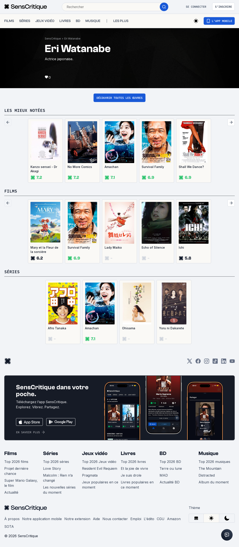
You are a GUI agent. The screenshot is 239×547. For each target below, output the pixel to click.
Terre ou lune (171, 468)
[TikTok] (215, 362)
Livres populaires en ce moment (137, 484)
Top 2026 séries (56, 461)
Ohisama (128, 328)
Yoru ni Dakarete (171, 328)
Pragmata (90, 475)
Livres (128, 453)
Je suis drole (131, 475)
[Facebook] (198, 362)
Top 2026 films (16, 461)
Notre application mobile (42, 519)
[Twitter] (189, 362)
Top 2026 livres (133, 461)
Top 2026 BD (170, 461)
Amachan (111, 167)
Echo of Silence (153, 247)
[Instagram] (206, 362)
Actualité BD (170, 482)
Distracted (207, 475)
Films (10, 453)
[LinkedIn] (223, 362)
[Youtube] (232, 362)
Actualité (11, 492)
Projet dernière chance (16, 471)
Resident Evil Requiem (99, 468)
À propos (12, 519)
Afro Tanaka (57, 328)
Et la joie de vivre (134, 468)
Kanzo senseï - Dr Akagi (43, 169)
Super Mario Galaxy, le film (21, 483)
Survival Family (153, 167)
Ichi (181, 247)
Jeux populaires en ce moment (100, 484)
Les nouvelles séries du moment (59, 489)
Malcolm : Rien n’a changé (58, 478)
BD (163, 453)
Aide (96, 519)
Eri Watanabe (72, 38)
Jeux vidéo (95, 453)
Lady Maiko (113, 247)
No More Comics (80, 167)
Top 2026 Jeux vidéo (99, 461)
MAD (164, 475)
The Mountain (210, 468)
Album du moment (214, 482)
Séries (50, 453)
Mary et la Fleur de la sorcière (44, 250)
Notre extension (77, 519)
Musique (208, 453)
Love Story (52, 468)
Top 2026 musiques (214, 461)
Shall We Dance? (191, 167)
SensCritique (53, 38)
